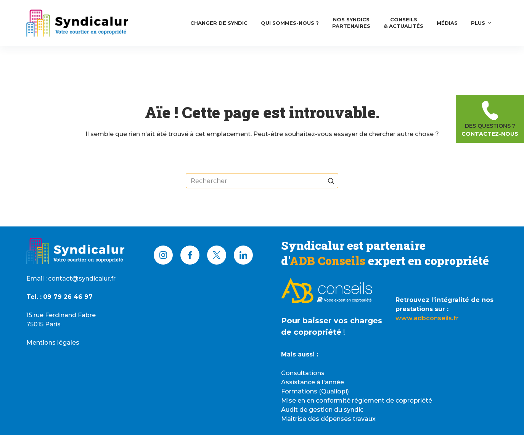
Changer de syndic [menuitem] (219, 23)
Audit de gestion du (312, 409)
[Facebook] (189, 255)
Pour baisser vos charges (331, 320)
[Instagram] (163, 255)
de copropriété (311, 332)
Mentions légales (52, 342)
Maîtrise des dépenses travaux (328, 418)
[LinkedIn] (243, 255)
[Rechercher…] (262, 180)
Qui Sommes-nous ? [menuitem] (290, 23)
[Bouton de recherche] (330, 180)
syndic (353, 409)
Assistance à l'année (312, 382)
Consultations (303, 373)
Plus (482, 22)
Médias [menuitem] (447, 23)
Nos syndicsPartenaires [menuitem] (351, 22)
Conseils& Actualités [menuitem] (403, 22)
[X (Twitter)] (216, 255)
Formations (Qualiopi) (315, 391)
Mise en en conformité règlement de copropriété (356, 400)
